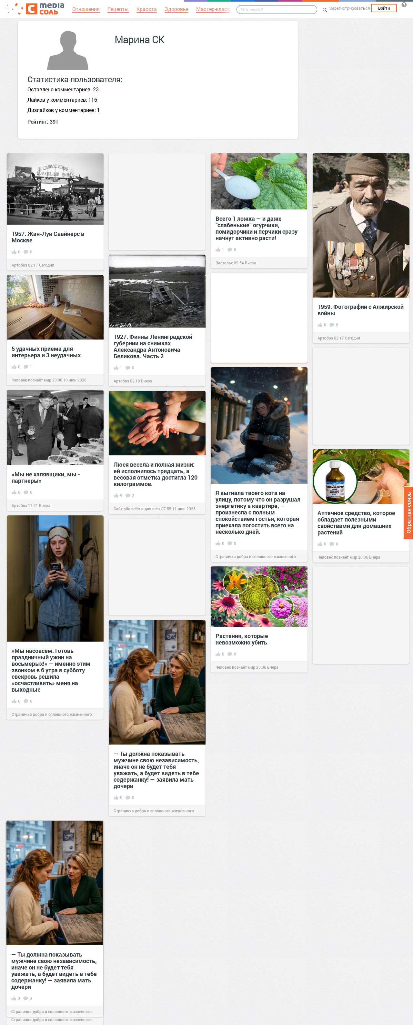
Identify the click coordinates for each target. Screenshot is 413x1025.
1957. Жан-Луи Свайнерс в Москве (48, 236)
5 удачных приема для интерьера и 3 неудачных (46, 351)
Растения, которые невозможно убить (242, 639)
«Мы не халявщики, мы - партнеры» (46, 477)
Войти (384, 8)
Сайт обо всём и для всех (137, 508)
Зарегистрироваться (349, 8)
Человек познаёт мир (31, 379)
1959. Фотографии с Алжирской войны (360, 309)
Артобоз (19, 265)
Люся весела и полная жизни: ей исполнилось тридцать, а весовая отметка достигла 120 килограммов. (155, 474)
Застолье (224, 262)
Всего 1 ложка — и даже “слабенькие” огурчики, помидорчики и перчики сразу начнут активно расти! (256, 228)
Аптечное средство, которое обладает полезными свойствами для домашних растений (356, 522)
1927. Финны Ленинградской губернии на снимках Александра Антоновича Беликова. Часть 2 (153, 346)
